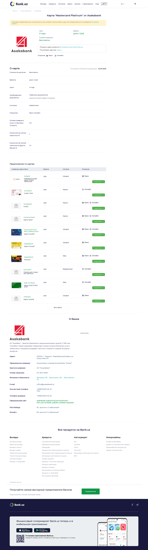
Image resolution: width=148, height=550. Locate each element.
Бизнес (78, 4)
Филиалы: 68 (42, 378)
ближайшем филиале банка (71, 47)
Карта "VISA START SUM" (31, 286)
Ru (122, 4)
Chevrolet (77, 450)
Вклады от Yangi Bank (17, 462)
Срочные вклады (15, 459)
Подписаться (90, 491)
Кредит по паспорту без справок (118, 444)
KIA (75, 442)
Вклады (43, 4)
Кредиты (52, 4)
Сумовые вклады (15, 442)
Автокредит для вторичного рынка (54, 456)
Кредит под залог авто (114, 450)
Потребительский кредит (51, 442)
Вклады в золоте (15, 447)
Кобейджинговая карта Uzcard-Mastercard (30, 180)
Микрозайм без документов (116, 447)
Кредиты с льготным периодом (53, 462)
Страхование (87, 4)
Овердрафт (46, 447)
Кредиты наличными (49, 464)
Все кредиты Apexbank (50, 476)
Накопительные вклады (18, 456)
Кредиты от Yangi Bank (50, 473)
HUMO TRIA (28, 193)
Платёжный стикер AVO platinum (31, 273)
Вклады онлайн (15, 450)
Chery (76, 447)
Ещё (97, 4)
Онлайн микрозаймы (113, 442)
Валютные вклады (16, 444)
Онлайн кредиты (48, 459)
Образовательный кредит (51, 444)
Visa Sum (27, 259)
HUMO (26, 206)
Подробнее (98, 182)
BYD (75, 456)
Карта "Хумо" (28, 220)
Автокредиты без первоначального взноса (57, 453)
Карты (69, 4)
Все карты (58, 307)
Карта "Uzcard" (29, 234)
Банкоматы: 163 (55, 378)
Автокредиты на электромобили (53, 470)
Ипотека (61, 4)
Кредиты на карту (48, 467)
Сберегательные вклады (18, 453)
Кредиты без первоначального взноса (55, 450)
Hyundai (77, 444)
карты (58, 50)
